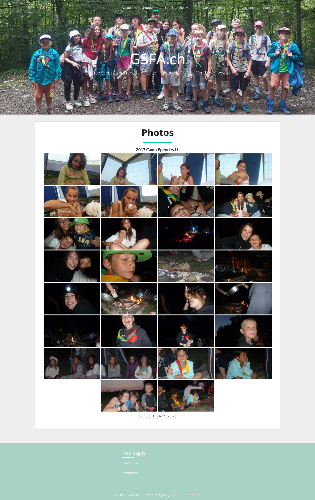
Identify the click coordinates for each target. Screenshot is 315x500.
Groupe (148, 7)
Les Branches (176, 7)
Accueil (128, 7)
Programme (228, 7)
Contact (269, 7)
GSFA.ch (49, 7)
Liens (250, 7)
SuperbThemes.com (185, 495)
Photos (203, 7)
